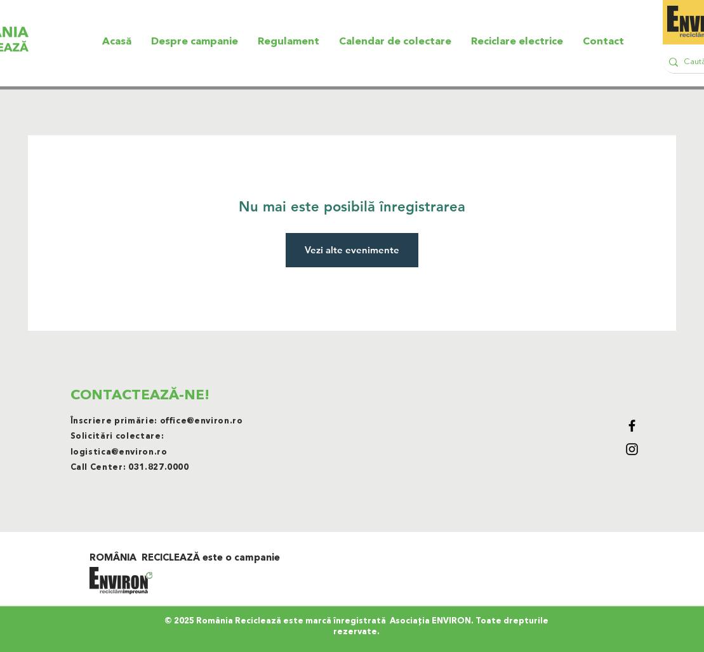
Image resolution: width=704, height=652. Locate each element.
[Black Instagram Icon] (632, 449)
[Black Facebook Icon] (632, 426)
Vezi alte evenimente (352, 250)
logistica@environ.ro (119, 452)
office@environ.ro (201, 421)
